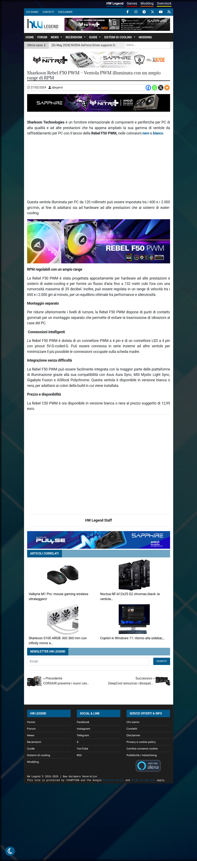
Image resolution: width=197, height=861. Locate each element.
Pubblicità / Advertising (142, 755)
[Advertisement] (98, 169)
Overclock (164, 3)
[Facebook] (148, 87)
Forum (42, 37)
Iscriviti (161, 661)
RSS (79, 755)
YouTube (82, 748)
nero (146, 133)
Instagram (83, 728)
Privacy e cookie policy (141, 742)
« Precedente (66, 681)
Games (132, 3)
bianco (158, 133)
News (55, 37)
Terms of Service (143, 780)
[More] (167, 87)
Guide (93, 37)
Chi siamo (32, 12)
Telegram (83, 735)
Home (30, 37)
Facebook (83, 722)
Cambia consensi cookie (142, 748)
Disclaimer (65, 12)
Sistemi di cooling (118, 37)
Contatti (48, 12)
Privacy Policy (113, 780)
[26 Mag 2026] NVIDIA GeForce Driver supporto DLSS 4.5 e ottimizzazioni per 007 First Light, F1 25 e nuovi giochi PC (84, 45)
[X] (160, 87)
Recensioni (74, 37)
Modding (146, 3)
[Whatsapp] (154, 87)
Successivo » (131, 681)
